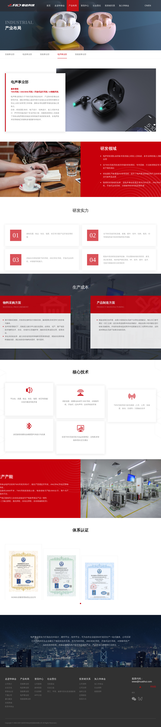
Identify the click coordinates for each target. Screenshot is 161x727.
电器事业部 (27, 54)
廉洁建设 (8, 699)
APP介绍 (38, 695)
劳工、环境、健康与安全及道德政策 (61, 691)
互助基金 (50, 684)
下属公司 (8, 695)
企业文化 (8, 688)
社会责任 (97, 6)
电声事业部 (62, 54)
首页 (49, 6)
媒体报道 (38, 688)
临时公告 (82, 691)
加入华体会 (124, 6)
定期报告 (82, 695)
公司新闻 (38, 684)
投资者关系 (110, 6)
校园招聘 (97, 691)
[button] (80, 603)
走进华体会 (60, 6)
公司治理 (82, 688)
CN (146, 6)
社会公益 (50, 688)
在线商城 (8, 703)
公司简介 (8, 684)
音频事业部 (9, 54)
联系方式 (82, 699)
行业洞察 (38, 691)
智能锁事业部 (80, 54)
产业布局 (73, 6)
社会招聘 (97, 688)
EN (149, 6)
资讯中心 (85, 6)
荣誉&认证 (9, 691)
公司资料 (82, 684)
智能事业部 (44, 54)
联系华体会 (9, 706)
